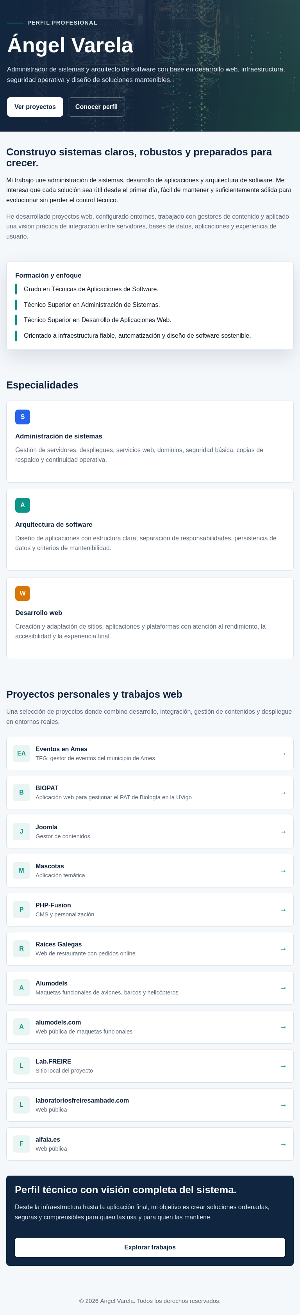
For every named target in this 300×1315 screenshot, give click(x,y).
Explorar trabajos (150, 1247)
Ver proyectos (35, 106)
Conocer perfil (96, 106)
